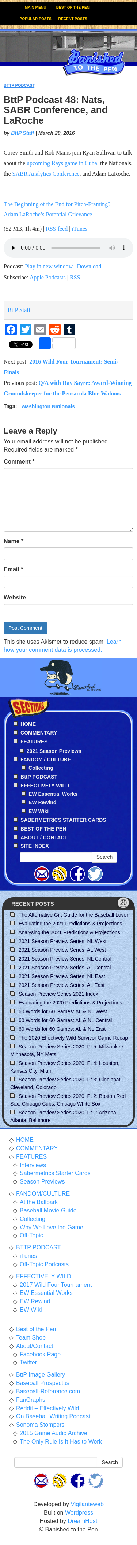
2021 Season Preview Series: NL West (62, 941)
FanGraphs (30, 1400)
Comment (19, 461)
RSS (75, 277)
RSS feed (57, 229)
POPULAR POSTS (36, 19)
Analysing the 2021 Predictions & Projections (69, 932)
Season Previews (42, 1181)
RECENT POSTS (72, 19)
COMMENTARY (37, 1148)
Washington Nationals (48, 406)
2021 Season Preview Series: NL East (62, 976)
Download (89, 266)
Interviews (33, 1165)
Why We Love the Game (51, 1227)
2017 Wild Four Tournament (56, 1285)
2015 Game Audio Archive (53, 1433)
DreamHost (82, 1521)
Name (13, 541)
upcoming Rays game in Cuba (62, 163)
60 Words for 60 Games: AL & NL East (62, 1029)
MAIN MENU (35, 7)
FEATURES (31, 1157)
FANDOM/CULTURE (43, 1194)
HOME (25, 1140)
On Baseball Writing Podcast (53, 1416)
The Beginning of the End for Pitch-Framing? (57, 204)
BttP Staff (22, 133)
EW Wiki (38, 811)
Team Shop (31, 1337)
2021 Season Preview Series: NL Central (65, 959)
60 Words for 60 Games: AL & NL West (63, 1011)
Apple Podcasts (48, 277)
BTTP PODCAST (19, 85)
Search (104, 857)
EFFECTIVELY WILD (43, 1276)
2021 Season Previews (54, 751)
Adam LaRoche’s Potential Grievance (48, 214)
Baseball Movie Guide (48, 1210)
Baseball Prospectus (42, 1383)
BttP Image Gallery (40, 1374)
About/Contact (34, 1346)
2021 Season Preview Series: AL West (62, 950)
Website (15, 597)
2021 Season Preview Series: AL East (61, 985)
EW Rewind (42, 802)
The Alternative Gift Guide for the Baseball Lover (73, 915)
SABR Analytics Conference (46, 174)
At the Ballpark (39, 1202)
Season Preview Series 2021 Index (58, 994)
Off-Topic (31, 1235)
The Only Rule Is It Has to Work (61, 1441)
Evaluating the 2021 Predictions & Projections (70, 923)
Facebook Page (40, 1354)
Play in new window (49, 266)
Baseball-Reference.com (48, 1391)
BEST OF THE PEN (73, 7)
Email (13, 569)
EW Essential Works (52, 794)
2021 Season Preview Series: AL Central (65, 967)
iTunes (79, 229)
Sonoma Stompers (40, 1425)
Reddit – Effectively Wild (47, 1408)
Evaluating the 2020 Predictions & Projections (70, 1003)
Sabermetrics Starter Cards (55, 1173)
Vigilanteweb (87, 1504)
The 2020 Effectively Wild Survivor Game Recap (73, 1038)
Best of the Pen (36, 1329)
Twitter (28, 1362)
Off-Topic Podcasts (44, 1264)
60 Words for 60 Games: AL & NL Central (65, 1020)
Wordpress (79, 1512)
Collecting (40, 768)
